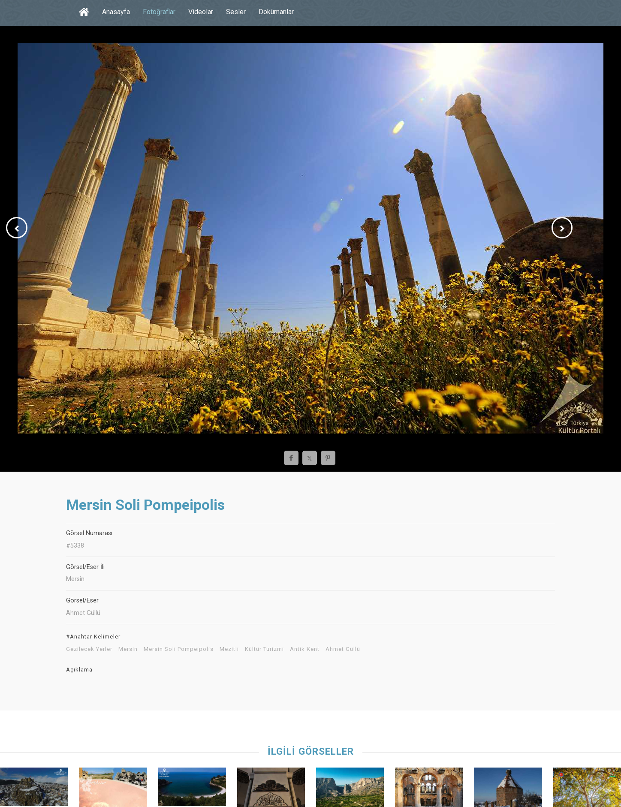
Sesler (236, 12)
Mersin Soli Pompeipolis (179, 649)
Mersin (128, 649)
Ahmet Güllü (343, 649)
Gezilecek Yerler (89, 649)
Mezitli (229, 649)
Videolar (200, 12)
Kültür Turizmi (264, 649)
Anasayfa (116, 12)
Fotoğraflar (159, 12)
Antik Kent (305, 649)
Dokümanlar (276, 12)
